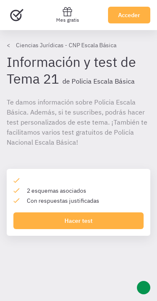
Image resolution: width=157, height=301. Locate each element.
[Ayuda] (143, 287)
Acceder (129, 15)
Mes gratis (67, 15)
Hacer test (78, 220)
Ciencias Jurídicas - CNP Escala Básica (66, 45)
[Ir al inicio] (17, 15)
